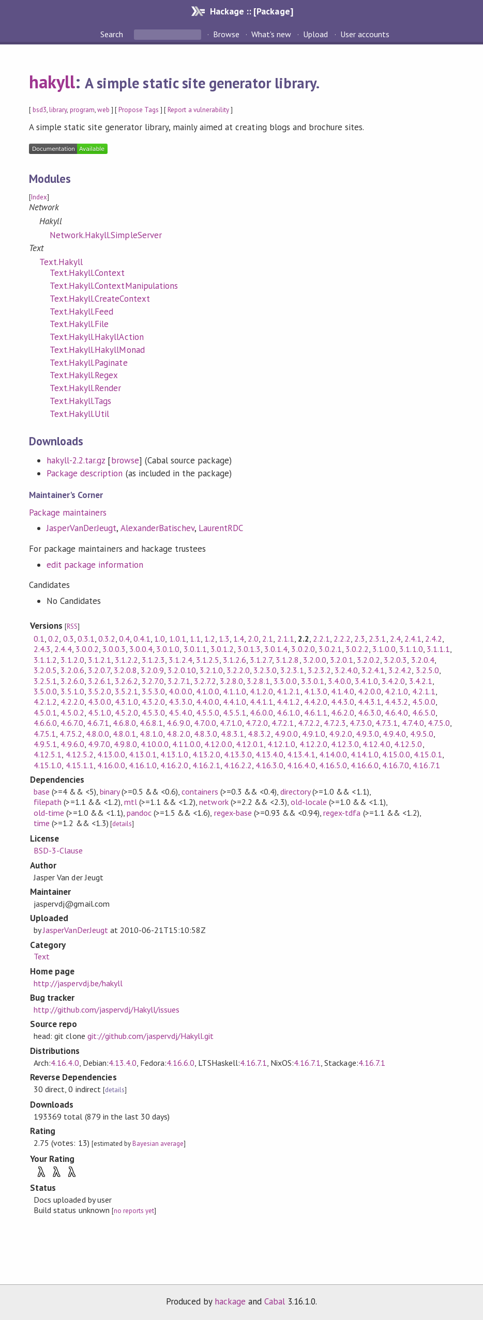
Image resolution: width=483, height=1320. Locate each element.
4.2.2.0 (72, 701)
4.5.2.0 (126, 712)
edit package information (95, 564)
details (122, 823)
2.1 (267, 638)
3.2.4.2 (400, 670)
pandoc (139, 812)
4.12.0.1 (250, 744)
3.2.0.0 (314, 660)
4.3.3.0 (180, 701)
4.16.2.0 (174, 765)
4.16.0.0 (111, 765)
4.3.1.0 (126, 701)
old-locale (309, 802)
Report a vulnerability (198, 109)
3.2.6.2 (126, 681)
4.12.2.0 (313, 744)
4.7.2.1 (282, 723)
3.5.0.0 (45, 691)
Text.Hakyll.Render (85, 388)
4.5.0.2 (72, 712)
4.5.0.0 (423, 701)
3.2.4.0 (346, 670)
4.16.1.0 (143, 765)
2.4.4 (62, 649)
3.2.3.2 (319, 670)
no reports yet (134, 1210)
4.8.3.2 (259, 733)
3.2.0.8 (125, 670)
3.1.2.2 (126, 660)
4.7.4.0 (413, 723)
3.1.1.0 (410, 649)
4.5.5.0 (207, 712)
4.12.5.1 (48, 754)
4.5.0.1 (45, 712)
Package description (85, 473)
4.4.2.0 (315, 701)
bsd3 (40, 109)
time (42, 823)
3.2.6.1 (99, 681)
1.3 (224, 638)
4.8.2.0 (178, 733)
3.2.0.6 (72, 670)
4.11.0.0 (186, 744)
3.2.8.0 (231, 681)
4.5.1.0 (99, 712)
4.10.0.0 (155, 744)
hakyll (52, 81)
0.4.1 (141, 638)
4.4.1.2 (288, 701)
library (58, 109)
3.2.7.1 (179, 681)
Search (112, 34)
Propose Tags (138, 109)
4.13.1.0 (174, 754)
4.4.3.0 (342, 701)
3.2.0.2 (368, 660)
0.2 (53, 638)
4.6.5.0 (423, 712)
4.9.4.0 (394, 733)
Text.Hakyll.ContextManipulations (114, 285)
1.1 (195, 638)
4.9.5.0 (421, 733)
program (82, 109)
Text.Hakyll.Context (87, 272)
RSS (72, 626)
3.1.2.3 (153, 660)
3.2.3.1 (292, 670)
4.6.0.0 (261, 712)
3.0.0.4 (141, 649)
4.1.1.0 (234, 691)
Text (42, 956)
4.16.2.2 (238, 765)
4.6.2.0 (342, 712)
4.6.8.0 (124, 723)
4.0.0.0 (180, 691)
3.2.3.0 (265, 670)
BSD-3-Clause (58, 850)
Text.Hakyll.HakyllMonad (97, 349)
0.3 (68, 638)
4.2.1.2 (45, 701)
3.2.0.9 (152, 670)
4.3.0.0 (99, 701)
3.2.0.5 (45, 670)
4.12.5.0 (408, 744)
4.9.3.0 (367, 733)
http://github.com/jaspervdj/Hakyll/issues (106, 1009)
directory (295, 791)
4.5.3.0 (153, 712)
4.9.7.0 (99, 744)
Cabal (274, 1301)
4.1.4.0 (342, 691)
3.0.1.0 (167, 649)
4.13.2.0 (206, 754)
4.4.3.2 (396, 701)
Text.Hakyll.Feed (81, 311)
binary (109, 791)
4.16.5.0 (333, 765)
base (42, 791)
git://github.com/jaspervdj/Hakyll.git (150, 1036)
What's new (271, 34)
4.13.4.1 (301, 754)
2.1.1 (285, 638)
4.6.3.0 (369, 712)
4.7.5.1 (45, 733)
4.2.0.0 (369, 691)
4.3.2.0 (153, 701)
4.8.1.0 (151, 733)
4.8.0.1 (124, 733)
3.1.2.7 (261, 660)
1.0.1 (177, 638)
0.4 (124, 638)
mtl (130, 802)
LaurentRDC (221, 528)
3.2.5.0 (427, 670)
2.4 (395, 638)
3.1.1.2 (45, 660)
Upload (315, 34)
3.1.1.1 (438, 649)
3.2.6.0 (72, 681)
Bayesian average (158, 1143)
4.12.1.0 (281, 744)
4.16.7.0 (395, 765)
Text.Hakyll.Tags (80, 401)
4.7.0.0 (205, 723)
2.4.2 (433, 638)
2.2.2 (342, 638)
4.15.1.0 (48, 765)
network (213, 802)
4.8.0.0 (97, 733)
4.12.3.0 (345, 744)
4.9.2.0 (340, 733)
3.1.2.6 (234, 660)
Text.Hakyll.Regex (84, 375)
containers (200, 791)
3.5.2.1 (126, 691)
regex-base (233, 812)
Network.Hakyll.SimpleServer (106, 235)
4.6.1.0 (288, 712)
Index (39, 197)
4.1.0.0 (207, 691)
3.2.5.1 (45, 681)
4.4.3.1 (369, 701)
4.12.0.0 (218, 744)
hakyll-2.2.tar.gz (76, 460)
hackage (230, 1301)
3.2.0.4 (422, 660)
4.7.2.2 (309, 723)
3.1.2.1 (99, 660)
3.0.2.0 (302, 649)
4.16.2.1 (206, 765)
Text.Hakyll (61, 262)
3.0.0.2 (87, 649)
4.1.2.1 (288, 691)
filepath (48, 802)
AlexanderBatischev (157, 528)
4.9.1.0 (313, 733)
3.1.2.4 (180, 660)
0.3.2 (106, 638)
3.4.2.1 (420, 681)
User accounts (364, 34)
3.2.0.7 (99, 670)
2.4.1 (412, 638)
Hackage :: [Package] (251, 11)
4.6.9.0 (178, 723)
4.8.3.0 (205, 733)
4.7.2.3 (335, 723)
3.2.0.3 (395, 660)
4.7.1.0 (231, 723)
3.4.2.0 (393, 681)
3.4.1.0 (366, 681)
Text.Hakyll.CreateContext (100, 298)
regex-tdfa (341, 812)
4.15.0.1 (428, 754)
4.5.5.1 (234, 712)
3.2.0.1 (341, 660)
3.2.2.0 (238, 670)
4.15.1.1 (80, 765)
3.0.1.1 (195, 649)
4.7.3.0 (361, 723)
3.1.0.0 (384, 649)
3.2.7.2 (205, 681)
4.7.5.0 (439, 723)
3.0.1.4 (276, 649)
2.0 (253, 638)
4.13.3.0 (238, 754)
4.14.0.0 (333, 754)
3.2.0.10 (181, 670)
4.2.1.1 (423, 691)
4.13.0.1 (143, 754)
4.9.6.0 (72, 744)
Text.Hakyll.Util (79, 414)
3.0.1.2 (222, 649)
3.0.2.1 (330, 649)
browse (125, 460)
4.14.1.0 (365, 754)
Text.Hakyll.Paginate (88, 362)
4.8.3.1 (232, 733)
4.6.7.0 (72, 723)
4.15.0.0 (396, 754)
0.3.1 (86, 638)
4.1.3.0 (315, 691)
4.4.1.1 (261, 701)
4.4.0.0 (207, 701)
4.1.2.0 (261, 691)
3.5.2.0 (99, 691)
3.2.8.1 (258, 681)
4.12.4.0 (376, 744)
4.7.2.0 (257, 723)
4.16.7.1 (426, 765)
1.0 (159, 638)
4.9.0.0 (286, 733)
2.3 (359, 638)
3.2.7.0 (153, 681)
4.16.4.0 (301, 765)
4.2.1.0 (396, 691)
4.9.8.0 (125, 744)
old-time (49, 812)
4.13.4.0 (269, 754)
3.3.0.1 (312, 681)
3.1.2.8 (287, 660)
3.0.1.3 (249, 649)
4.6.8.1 (151, 723)
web (103, 109)
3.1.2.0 (72, 660)
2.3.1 (377, 638)
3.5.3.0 (153, 691)
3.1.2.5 (207, 660)
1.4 (238, 638)
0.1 (39, 638)
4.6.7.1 (98, 723)
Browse (226, 34)
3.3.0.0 (285, 681)
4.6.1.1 (315, 712)
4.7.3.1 (386, 723)
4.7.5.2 (70, 733)
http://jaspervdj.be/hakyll (78, 983)
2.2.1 (321, 638)
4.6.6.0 (45, 723)
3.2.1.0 (211, 670)
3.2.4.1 (373, 670)
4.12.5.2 (80, 754)
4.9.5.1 (45, 744)
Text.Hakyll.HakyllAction (97, 337)
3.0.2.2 (357, 649)
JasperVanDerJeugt (81, 528)
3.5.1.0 (72, 691)
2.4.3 (42, 649)
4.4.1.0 (234, 701)
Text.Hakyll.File (79, 324)
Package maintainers (68, 512)
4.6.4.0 (396, 712)
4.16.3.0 (269, 765)
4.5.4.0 (180, 712)
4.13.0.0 (111, 754)
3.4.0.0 (339, 681)
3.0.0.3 (114, 649)
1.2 (209, 638)
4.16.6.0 (365, 765)
